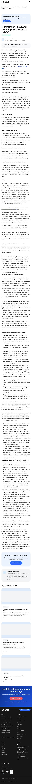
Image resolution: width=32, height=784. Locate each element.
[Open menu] (29, 2)
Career (15, 781)
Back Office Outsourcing (6, 726)
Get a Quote (6, 21)
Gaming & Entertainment (21, 717)
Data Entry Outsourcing (6, 717)
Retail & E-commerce (21, 721)
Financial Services (20, 730)
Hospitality (19, 722)
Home (2, 7)
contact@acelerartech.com (6, 768)
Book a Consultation (25, 709)
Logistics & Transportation (22, 734)
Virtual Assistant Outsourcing (7, 724)
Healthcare (19, 726)
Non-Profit (19, 738)
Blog (6, 7)
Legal (18, 732)
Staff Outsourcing (4, 736)
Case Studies (4, 754)
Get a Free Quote (16, 563)
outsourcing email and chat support (10, 209)
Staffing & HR (19, 724)
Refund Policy (10, 781)
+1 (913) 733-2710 (5, 766)
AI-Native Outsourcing (5, 728)
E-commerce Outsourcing (6, 719)
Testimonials (3, 752)
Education (19, 719)
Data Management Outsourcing (7, 721)
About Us (3, 744)
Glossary (3, 750)
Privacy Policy (3, 781)
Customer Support (12, 7)
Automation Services (5, 730)
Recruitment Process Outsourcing (8, 738)
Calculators (3, 748)
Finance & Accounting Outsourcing (5, 733)
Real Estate (19, 728)
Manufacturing (20, 736)
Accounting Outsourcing (6, 722)
